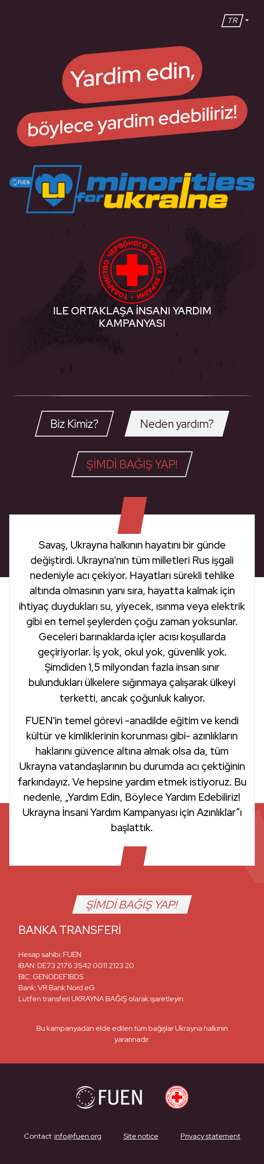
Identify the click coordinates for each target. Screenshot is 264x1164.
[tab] (74, 424)
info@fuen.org (77, 1136)
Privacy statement (211, 1136)
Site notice (140, 1136)
